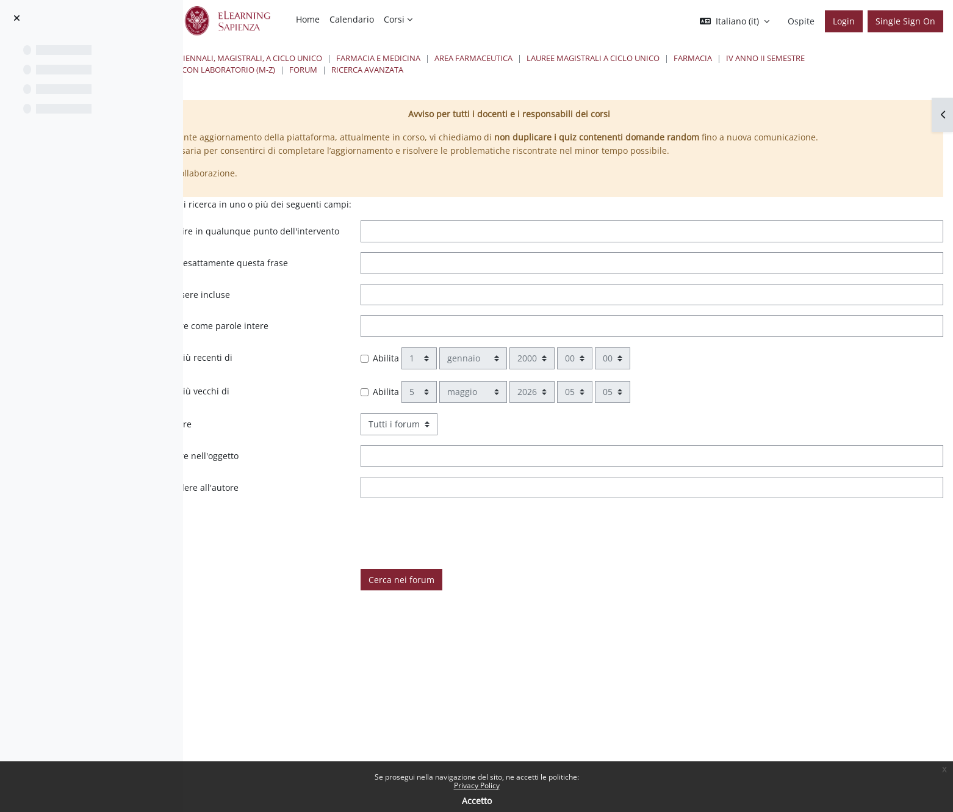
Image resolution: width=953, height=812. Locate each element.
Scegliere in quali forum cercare (304, 463)
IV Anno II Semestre (301, 69)
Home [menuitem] (308, 19)
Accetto (477, 801)
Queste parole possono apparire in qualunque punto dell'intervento (347, 251)
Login (844, 21)
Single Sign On (905, 21)
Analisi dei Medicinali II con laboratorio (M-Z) (450, 69)
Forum (574, 69)
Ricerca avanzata (638, 69)
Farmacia (871, 58)
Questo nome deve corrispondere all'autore (328, 526)
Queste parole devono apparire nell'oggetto (328, 495)
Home (260, 58)
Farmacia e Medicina (556, 58)
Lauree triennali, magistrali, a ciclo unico (411, 58)
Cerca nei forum (520, 619)
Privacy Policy (477, 785)
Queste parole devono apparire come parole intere (343, 365)
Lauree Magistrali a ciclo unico (771, 58)
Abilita (505, 398)
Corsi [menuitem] (394, 19)
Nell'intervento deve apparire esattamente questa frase (341, 295)
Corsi (297, 58)
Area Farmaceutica (652, 58)
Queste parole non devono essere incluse (323, 333)
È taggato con (266, 558)
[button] (734, 21)
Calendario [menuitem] (351, 19)
